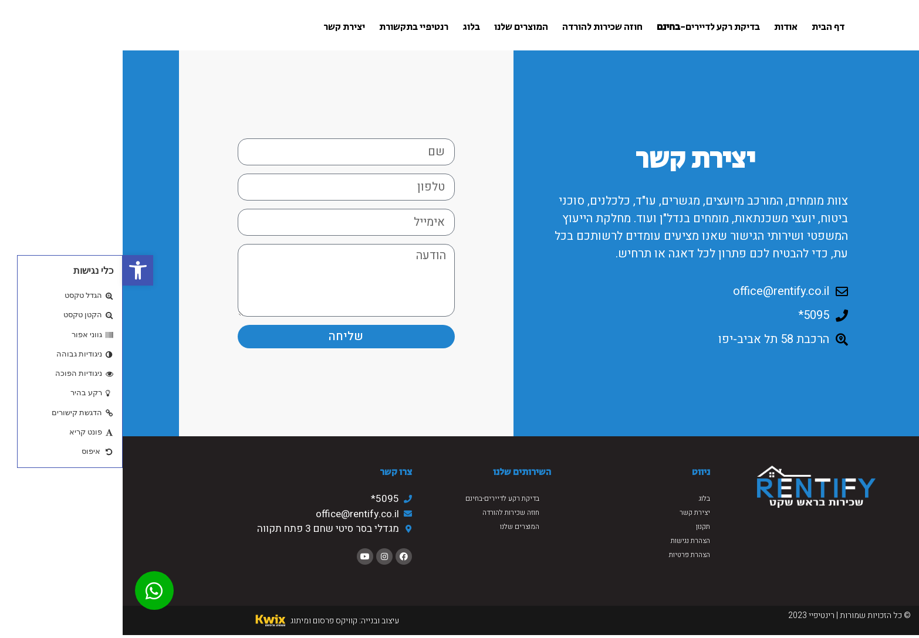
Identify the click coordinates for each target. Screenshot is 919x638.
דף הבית (705, 27)
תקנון (580, 526)
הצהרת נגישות (567, 540)
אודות (663, 27)
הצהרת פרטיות (566, 554)
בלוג (348, 27)
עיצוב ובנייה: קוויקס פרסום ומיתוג (222, 621)
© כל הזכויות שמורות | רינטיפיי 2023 (726, 615)
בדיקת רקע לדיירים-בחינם (380, 498)
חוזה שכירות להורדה (480, 27)
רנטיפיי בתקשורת (291, 27)
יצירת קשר (221, 27)
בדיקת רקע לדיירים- (585, 27)
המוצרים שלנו (398, 27)
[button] (15, 270)
